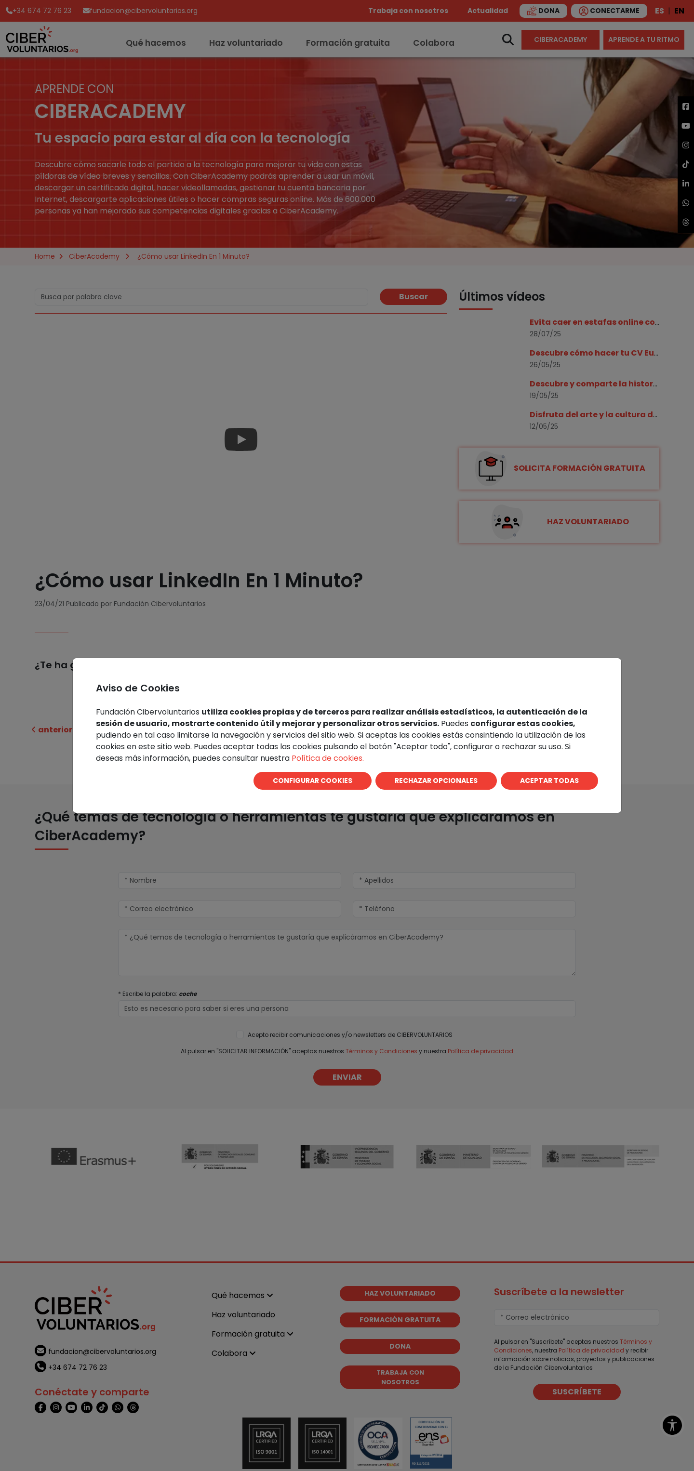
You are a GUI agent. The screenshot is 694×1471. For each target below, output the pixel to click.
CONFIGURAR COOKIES (312, 780)
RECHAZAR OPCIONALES (436, 780)
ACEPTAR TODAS (549, 780)
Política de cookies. (328, 758)
